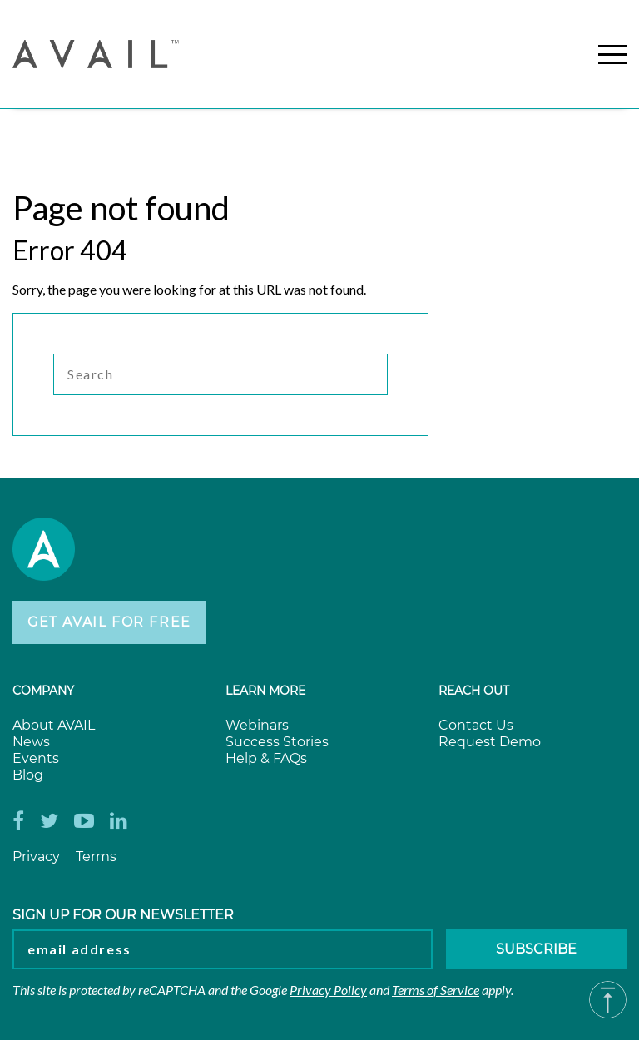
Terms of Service (435, 990)
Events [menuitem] (35, 758)
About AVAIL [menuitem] (53, 725)
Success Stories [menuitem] (277, 742)
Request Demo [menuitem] (489, 742)
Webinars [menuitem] (257, 725)
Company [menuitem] (43, 690)
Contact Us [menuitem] (475, 725)
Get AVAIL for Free (109, 622)
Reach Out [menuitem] (473, 690)
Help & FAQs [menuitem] (266, 758)
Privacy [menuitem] (36, 856)
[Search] (220, 374)
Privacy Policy (328, 990)
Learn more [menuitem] (265, 690)
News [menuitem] (31, 742)
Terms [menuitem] (96, 856)
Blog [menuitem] (27, 775)
